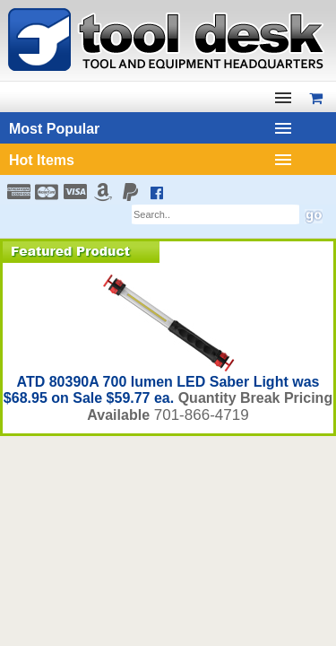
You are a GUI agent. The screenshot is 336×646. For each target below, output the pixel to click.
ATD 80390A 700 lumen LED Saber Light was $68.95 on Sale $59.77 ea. (162, 390)
